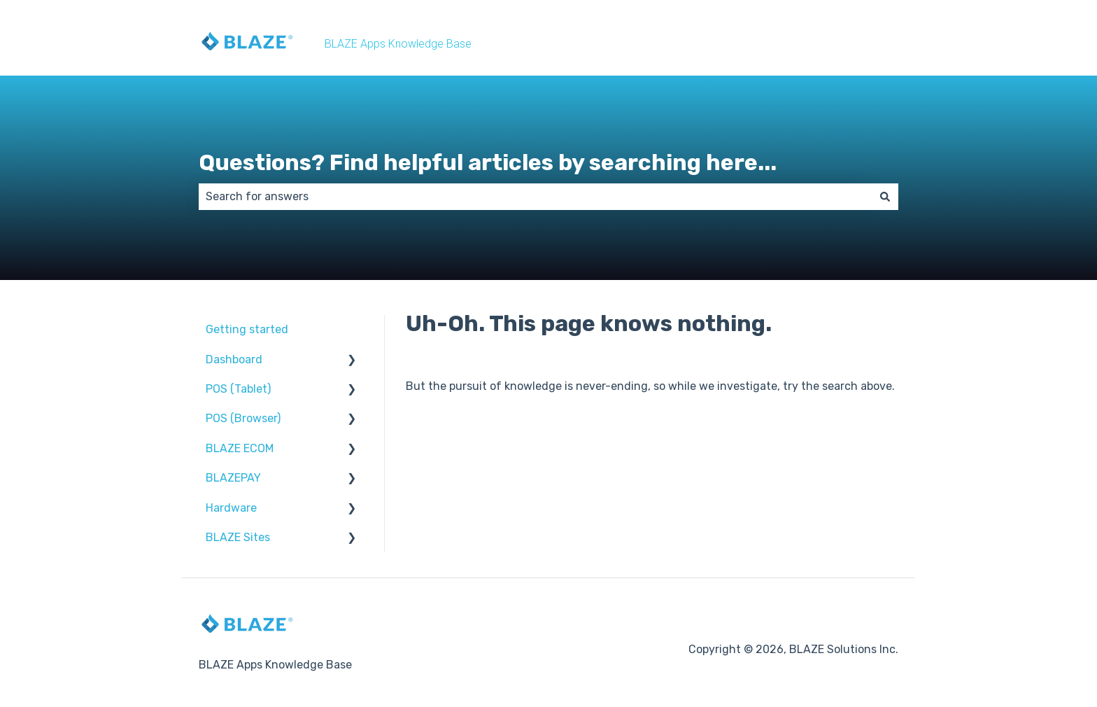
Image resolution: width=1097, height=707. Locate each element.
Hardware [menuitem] (231, 507)
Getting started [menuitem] (247, 329)
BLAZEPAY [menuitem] (233, 477)
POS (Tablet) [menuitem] (238, 389)
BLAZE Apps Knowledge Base (398, 43)
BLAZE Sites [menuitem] (238, 537)
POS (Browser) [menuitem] (243, 418)
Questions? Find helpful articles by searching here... (488, 162)
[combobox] (535, 196)
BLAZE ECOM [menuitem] (240, 448)
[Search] (885, 196)
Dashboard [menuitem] (234, 359)
